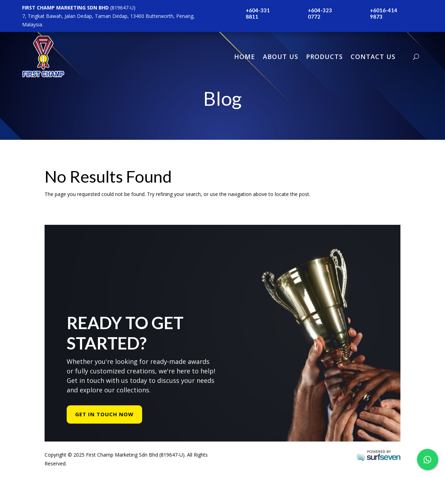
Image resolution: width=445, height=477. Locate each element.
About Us (280, 56)
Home (244, 56)
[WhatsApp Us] (427, 459)
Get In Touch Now (104, 414)
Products (324, 56)
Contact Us (373, 56)
